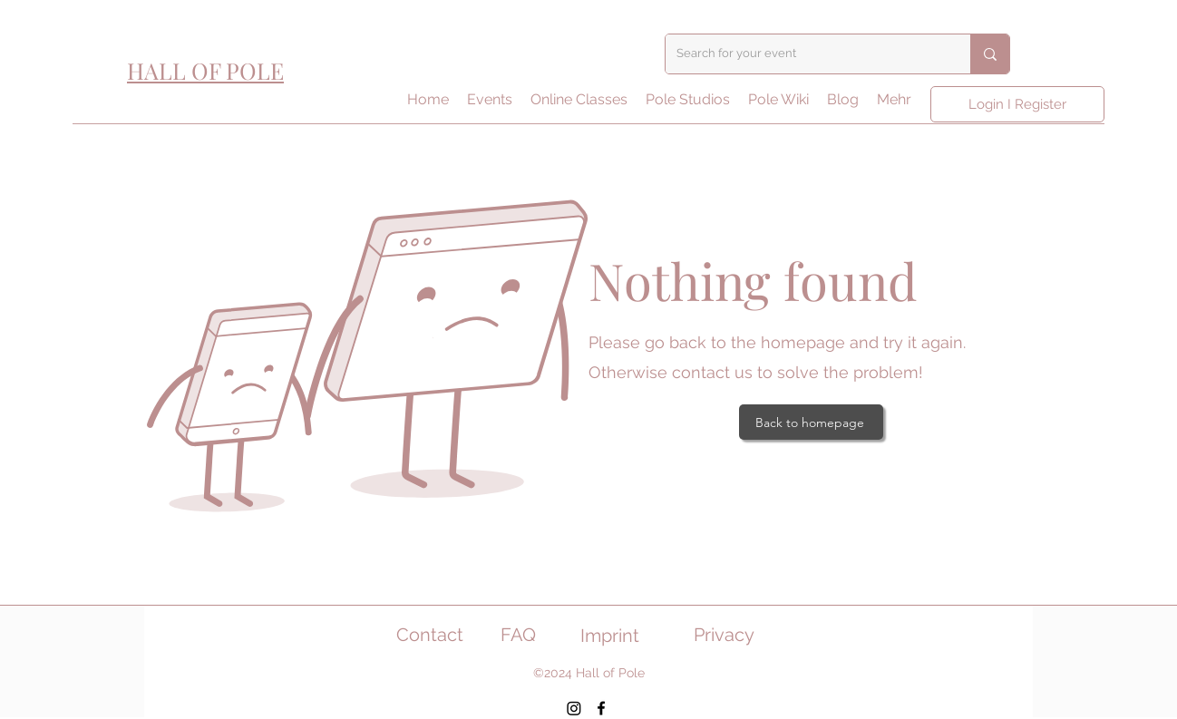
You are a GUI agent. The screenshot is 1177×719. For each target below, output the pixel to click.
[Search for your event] (804, 53)
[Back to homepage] (811, 422)
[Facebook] (601, 708)
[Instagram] (574, 708)
